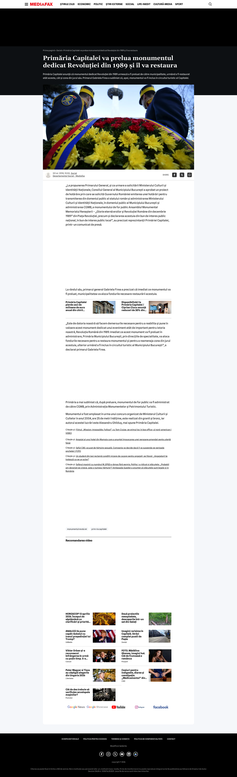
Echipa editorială (70, 739)
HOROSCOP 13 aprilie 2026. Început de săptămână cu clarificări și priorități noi (78, 618)
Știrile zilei (67, 4)
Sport (179, 4)
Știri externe (114, 4)
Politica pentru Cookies (95, 739)
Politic (98, 4)
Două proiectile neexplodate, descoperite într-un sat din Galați (133, 618)
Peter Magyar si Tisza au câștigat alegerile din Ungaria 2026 (78, 673)
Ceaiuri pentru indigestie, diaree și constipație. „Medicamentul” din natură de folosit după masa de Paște (134, 674)
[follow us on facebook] (160, 707)
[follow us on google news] (76, 707)
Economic (84, 4)
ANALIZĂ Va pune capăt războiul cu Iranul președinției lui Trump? (78, 635)
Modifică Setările (118, 746)
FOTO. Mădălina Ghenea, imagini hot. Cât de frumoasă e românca (133, 654)
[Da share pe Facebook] (174, 175)
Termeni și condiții (120, 739)
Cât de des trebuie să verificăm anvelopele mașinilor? (78, 692)
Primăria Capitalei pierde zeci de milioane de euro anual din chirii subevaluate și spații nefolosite (77, 306)
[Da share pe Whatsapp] (189, 175)
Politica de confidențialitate (148, 739)
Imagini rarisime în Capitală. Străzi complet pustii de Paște (132, 635)
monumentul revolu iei (77, 529)
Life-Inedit (143, 4)
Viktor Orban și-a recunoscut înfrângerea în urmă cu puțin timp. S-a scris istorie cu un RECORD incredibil (77, 654)
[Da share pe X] (182, 175)
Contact (171, 739)
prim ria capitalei (99, 529)
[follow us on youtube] (118, 707)
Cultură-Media (162, 4)
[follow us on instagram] (139, 707)
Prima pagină (49, 50)
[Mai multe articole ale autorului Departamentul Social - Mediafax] (48, 175)
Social (130, 4)
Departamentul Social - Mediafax (69, 176)
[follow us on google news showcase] (97, 707)
